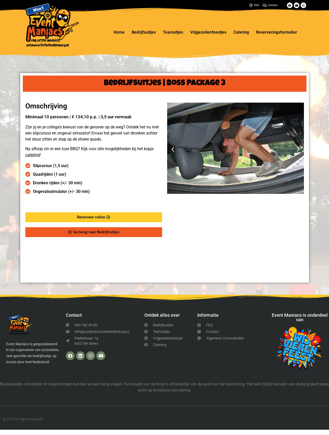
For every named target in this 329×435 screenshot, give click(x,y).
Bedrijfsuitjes (144, 32)
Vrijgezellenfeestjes (208, 32)
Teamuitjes (173, 32)
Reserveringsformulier (276, 32)
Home (119, 32)
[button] (173, 149)
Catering (241, 32)
